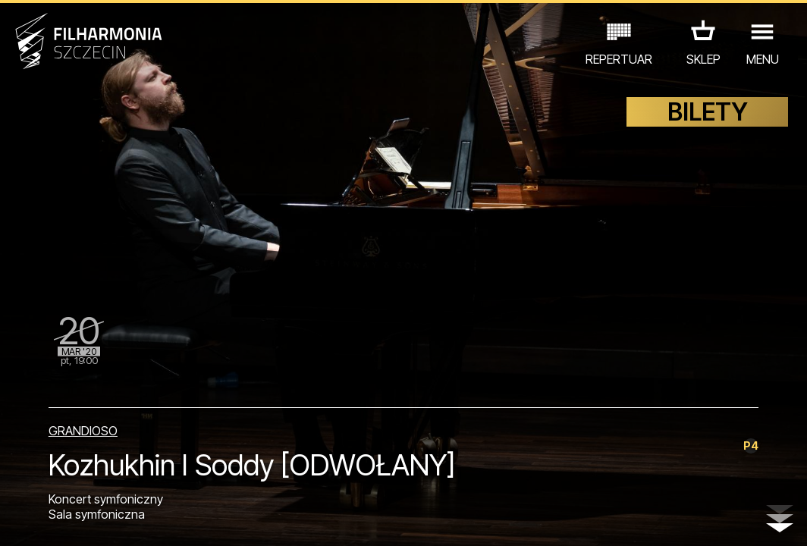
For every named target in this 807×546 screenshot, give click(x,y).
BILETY (707, 112)
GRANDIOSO (83, 430)
